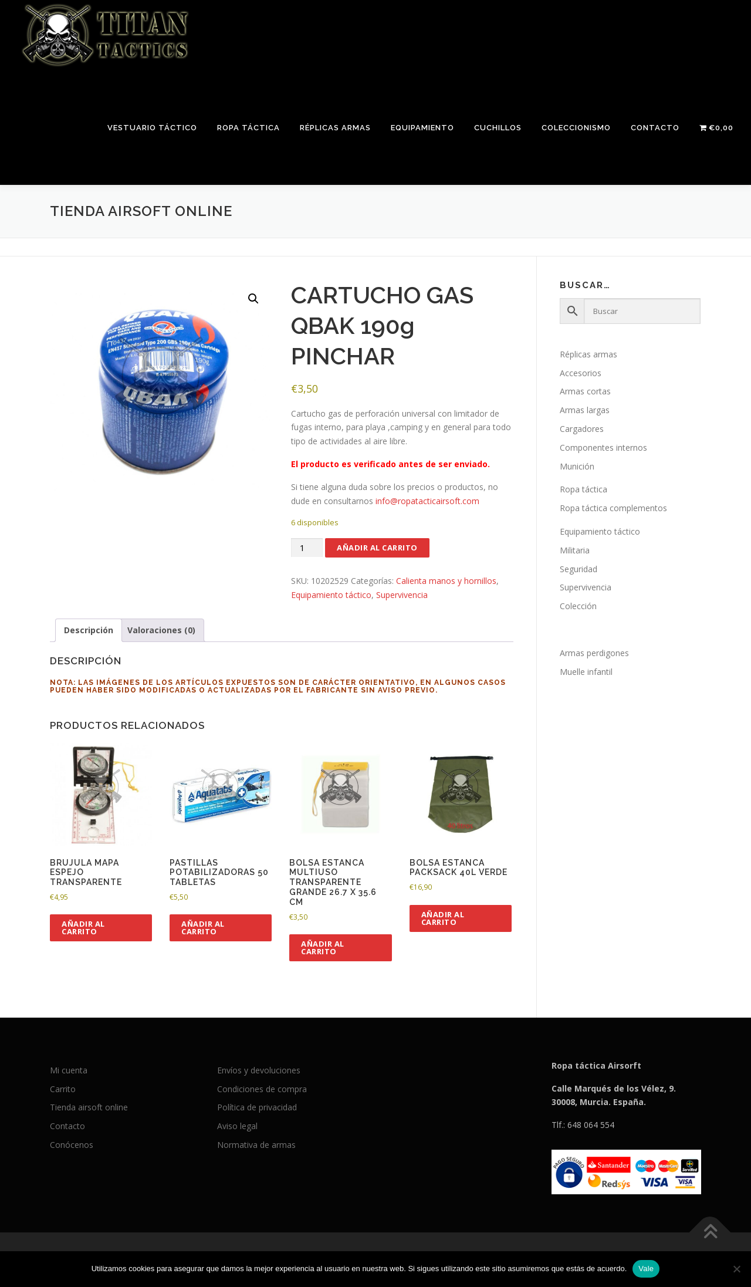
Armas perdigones (594, 652)
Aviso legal (237, 1125)
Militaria (575, 550)
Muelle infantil (586, 671)
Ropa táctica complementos (613, 508)
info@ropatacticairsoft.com (427, 500)
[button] (253, 298)
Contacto (655, 127)
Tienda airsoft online (89, 1107)
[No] (736, 1269)
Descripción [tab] (88, 630)
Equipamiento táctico (331, 594)
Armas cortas (585, 391)
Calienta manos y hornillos (446, 580)
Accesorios (580, 373)
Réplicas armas (335, 127)
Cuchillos (498, 127)
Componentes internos (603, 447)
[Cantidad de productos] (307, 548)
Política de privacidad (257, 1107)
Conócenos (71, 1144)
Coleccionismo (576, 127)
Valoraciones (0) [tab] (161, 630)
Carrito (63, 1089)
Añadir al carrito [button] (83, 927)
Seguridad (578, 569)
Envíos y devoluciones (258, 1070)
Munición (577, 466)
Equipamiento (422, 127)
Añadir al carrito (377, 547)
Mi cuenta (68, 1070)
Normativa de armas (256, 1144)
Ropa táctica (248, 127)
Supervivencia (402, 594)
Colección (578, 606)
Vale (646, 1268)
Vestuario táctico (152, 127)
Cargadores (582, 428)
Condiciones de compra (262, 1089)
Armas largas (585, 410)
